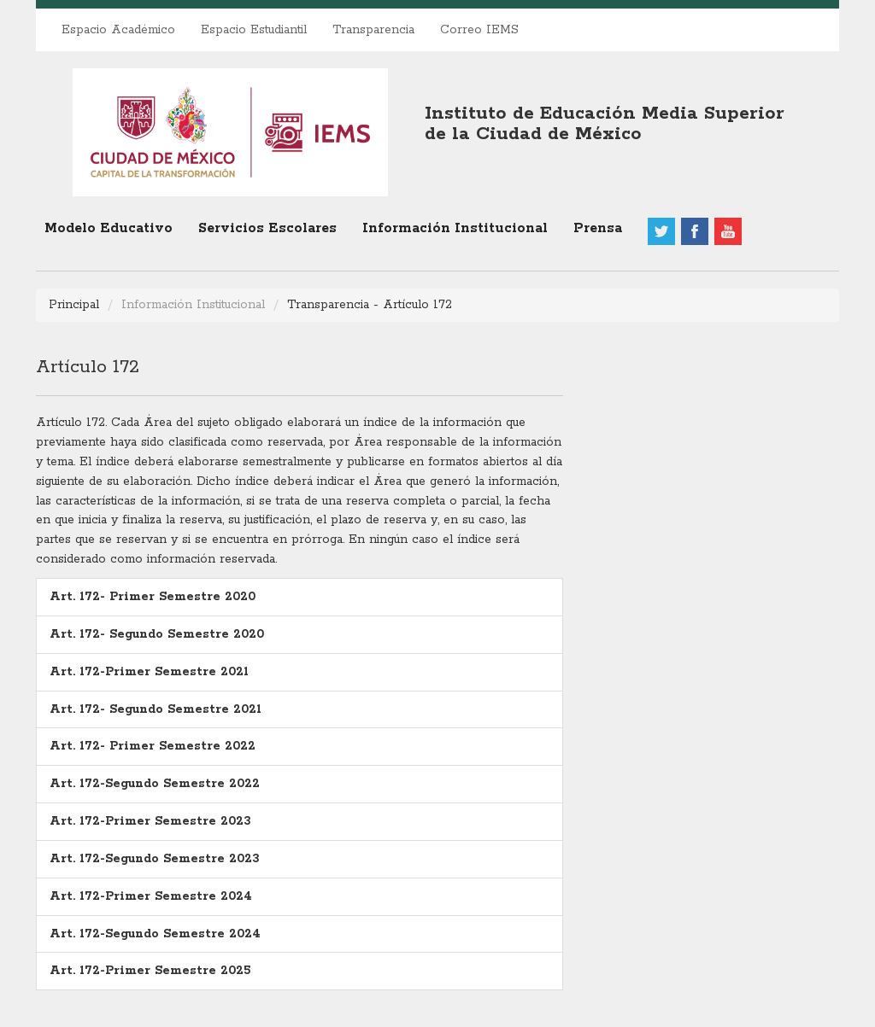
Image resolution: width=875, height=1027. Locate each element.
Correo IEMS (479, 30)
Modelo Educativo (108, 228)
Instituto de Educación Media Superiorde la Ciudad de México (604, 124)
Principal (74, 304)
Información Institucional (455, 228)
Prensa (597, 228)
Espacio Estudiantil (254, 30)
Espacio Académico (118, 30)
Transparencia (373, 30)
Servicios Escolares (267, 228)
